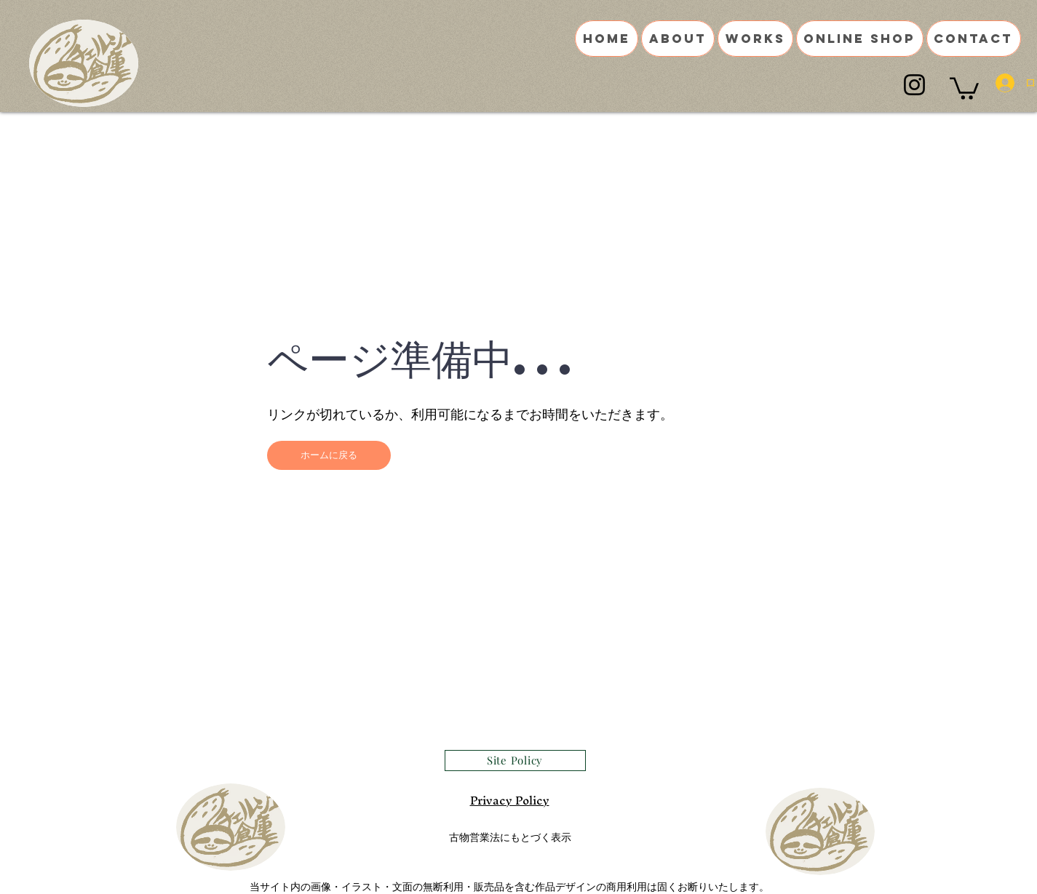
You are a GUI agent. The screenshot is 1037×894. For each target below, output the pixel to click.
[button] (964, 87)
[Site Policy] (515, 760)
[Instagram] (914, 85)
